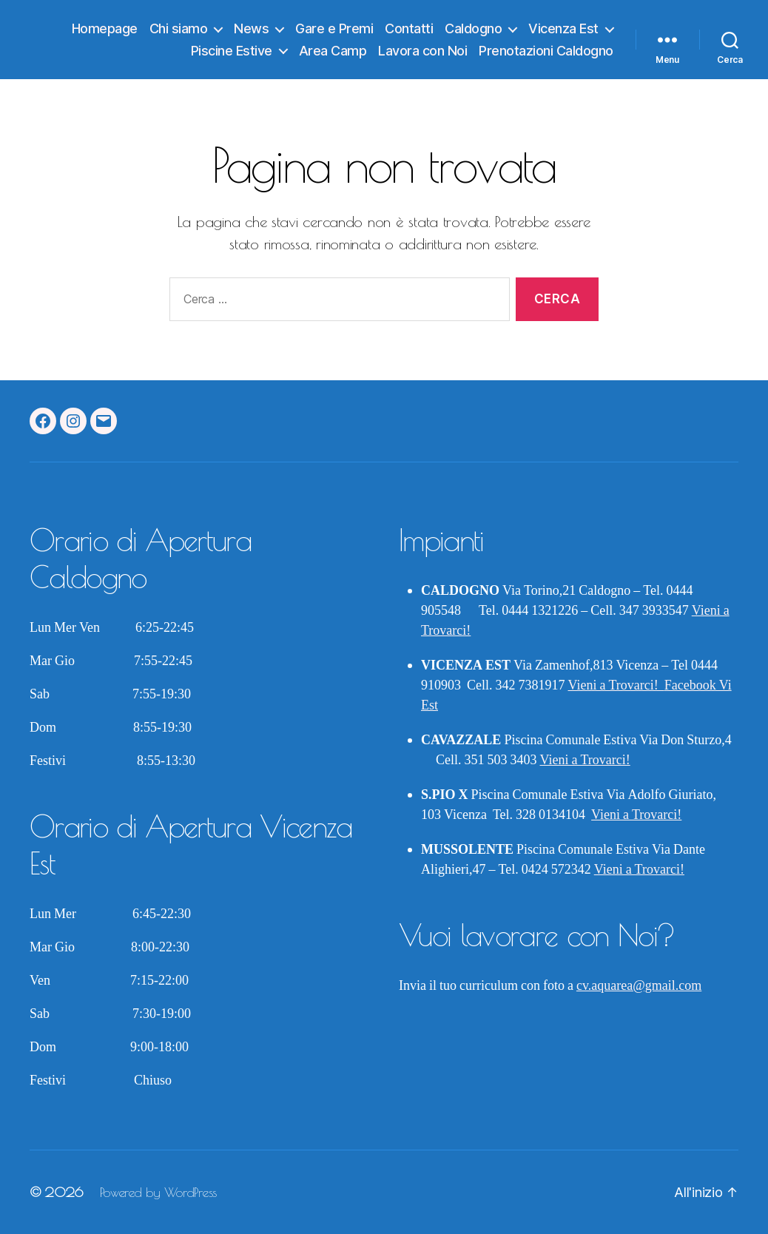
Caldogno (473, 28)
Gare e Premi (334, 28)
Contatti (409, 28)
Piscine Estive (231, 50)
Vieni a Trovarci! (616, 685)
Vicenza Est (563, 28)
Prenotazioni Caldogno (546, 50)
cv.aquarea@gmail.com (638, 985)
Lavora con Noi (422, 50)
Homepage (105, 28)
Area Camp (333, 50)
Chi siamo (178, 28)
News (251, 28)
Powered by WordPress (158, 1192)
